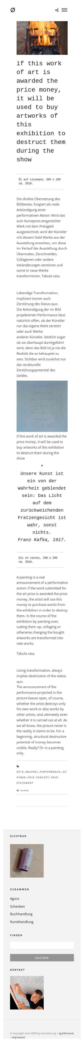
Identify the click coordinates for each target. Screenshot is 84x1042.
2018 (20, 764)
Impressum (18, 1030)
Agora (14, 891)
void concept (38, 769)
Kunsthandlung (21, 914)
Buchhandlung (21, 906)
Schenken (17, 899)
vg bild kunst (66, 1026)
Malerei (32, 764)
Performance (50, 764)
